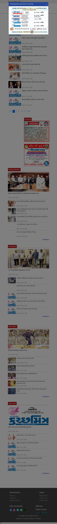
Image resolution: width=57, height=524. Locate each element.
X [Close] (46, 4)
